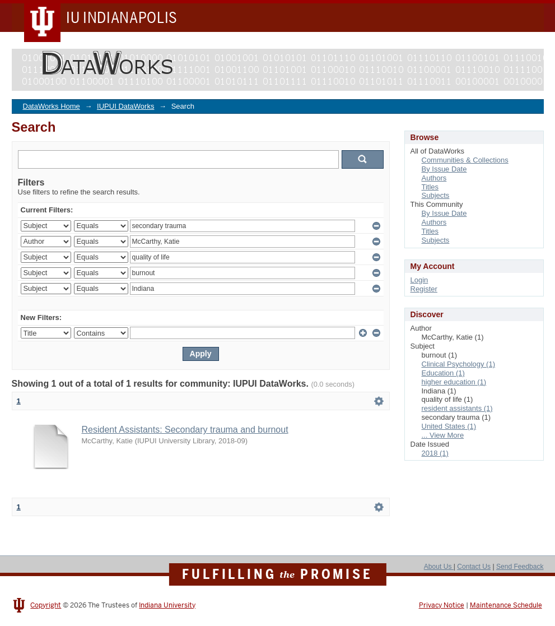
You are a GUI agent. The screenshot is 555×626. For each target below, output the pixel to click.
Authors (434, 178)
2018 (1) (435, 453)
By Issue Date (444, 169)
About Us (439, 567)
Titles (430, 187)
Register (424, 289)
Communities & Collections (465, 160)
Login (419, 280)
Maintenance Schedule (506, 605)
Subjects (436, 195)
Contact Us (474, 567)
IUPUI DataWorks (125, 106)
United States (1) (449, 426)
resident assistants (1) (457, 408)
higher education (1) (454, 382)
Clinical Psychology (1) (459, 364)
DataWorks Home (51, 106)
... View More (443, 435)
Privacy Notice (441, 605)
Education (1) (443, 373)
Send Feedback (520, 567)
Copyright (45, 605)
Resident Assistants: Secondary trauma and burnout (185, 429)
